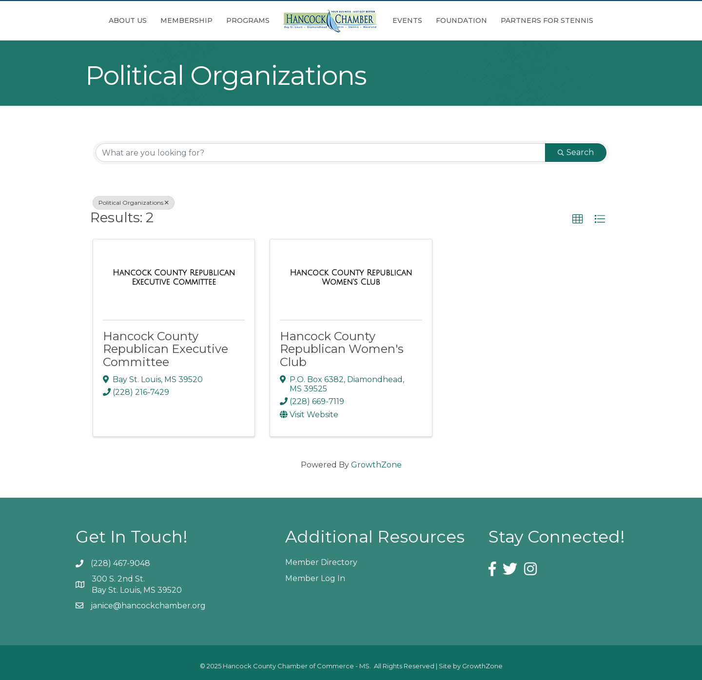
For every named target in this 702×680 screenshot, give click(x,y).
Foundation (461, 20)
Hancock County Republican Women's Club (342, 349)
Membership (186, 20)
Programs (248, 20)
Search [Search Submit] (576, 152)
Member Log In (315, 578)
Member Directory (321, 562)
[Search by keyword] (321, 152)
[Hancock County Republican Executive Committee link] (174, 277)
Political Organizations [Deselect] (133, 202)
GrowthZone (376, 464)
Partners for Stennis (547, 20)
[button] (577, 219)
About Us (128, 20)
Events (407, 20)
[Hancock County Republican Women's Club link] (351, 277)
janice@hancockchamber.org (148, 605)
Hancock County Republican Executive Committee (165, 349)
